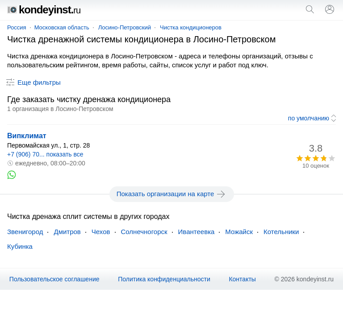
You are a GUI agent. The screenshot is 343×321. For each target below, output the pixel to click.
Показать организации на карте (172, 194)
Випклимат (26, 136)
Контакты (242, 279)
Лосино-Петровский (124, 27)
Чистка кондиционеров (191, 27)
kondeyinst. (43, 10)
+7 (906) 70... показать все (45, 154)
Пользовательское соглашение (54, 279)
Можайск (239, 231)
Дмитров (67, 231)
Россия (16, 27)
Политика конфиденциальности (164, 279)
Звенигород (25, 231)
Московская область (61, 27)
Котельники (281, 231)
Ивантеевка (196, 231)
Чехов (101, 231)
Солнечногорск (144, 231)
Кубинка (20, 246)
